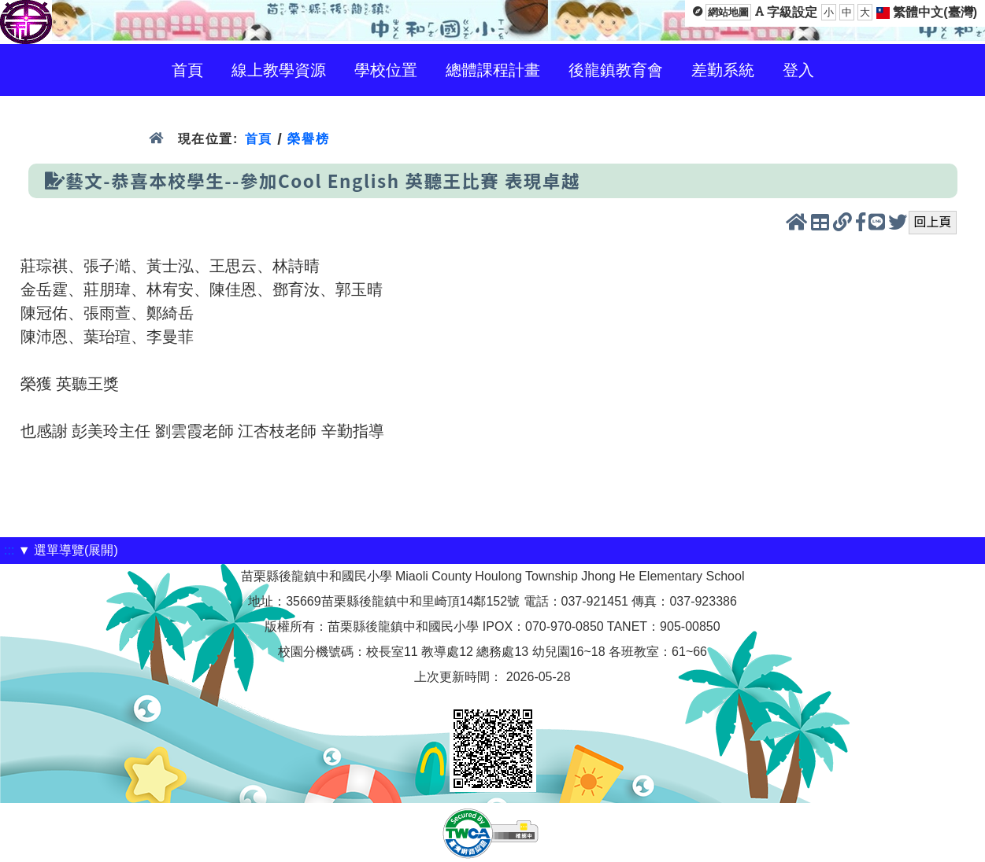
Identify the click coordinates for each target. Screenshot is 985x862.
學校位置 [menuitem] (385, 70)
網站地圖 (728, 12)
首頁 (258, 139)
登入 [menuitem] (798, 70)
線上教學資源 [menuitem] (278, 70)
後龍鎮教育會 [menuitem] (615, 70)
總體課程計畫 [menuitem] (493, 70)
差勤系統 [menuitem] (722, 70)
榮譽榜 (308, 139)
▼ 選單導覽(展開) (68, 550)
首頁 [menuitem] (187, 70)
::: (9, 550)
